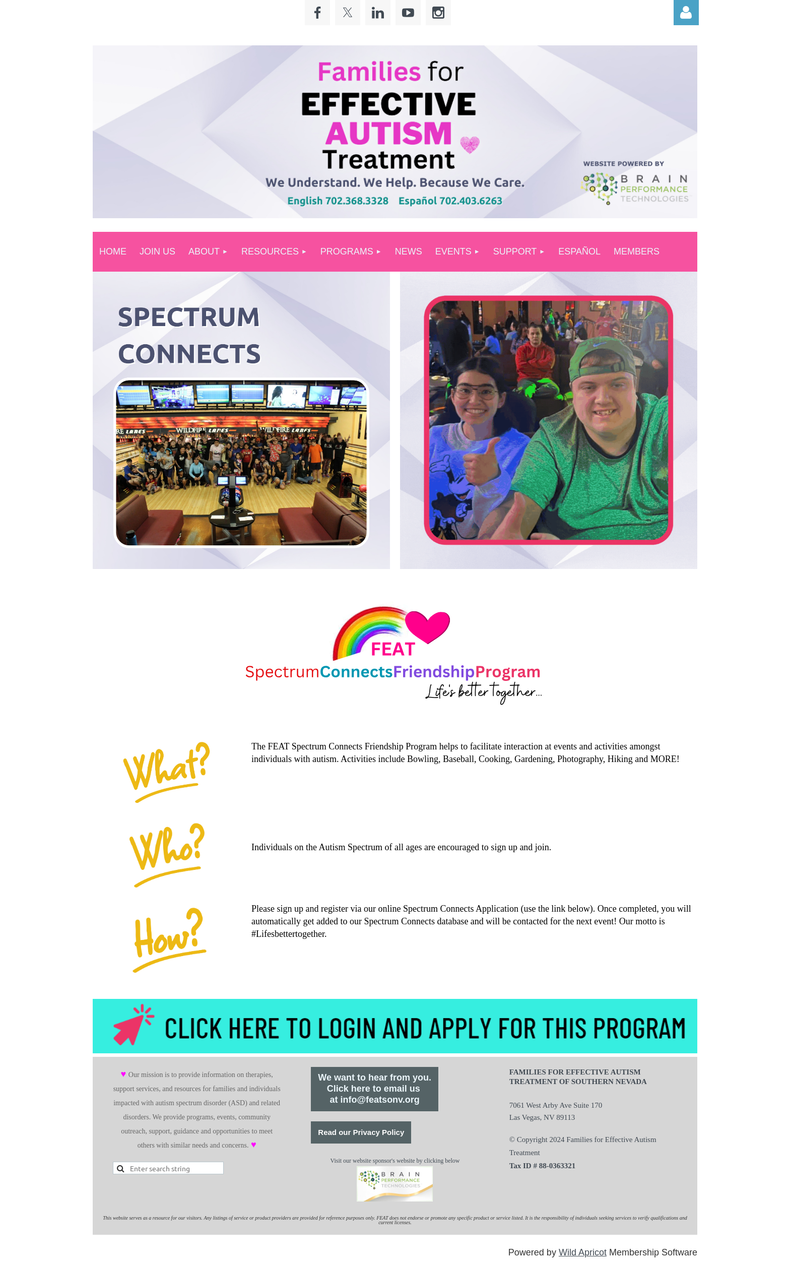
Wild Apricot (583, 1252)
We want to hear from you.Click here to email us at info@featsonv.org (374, 1088)
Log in (686, 12)
